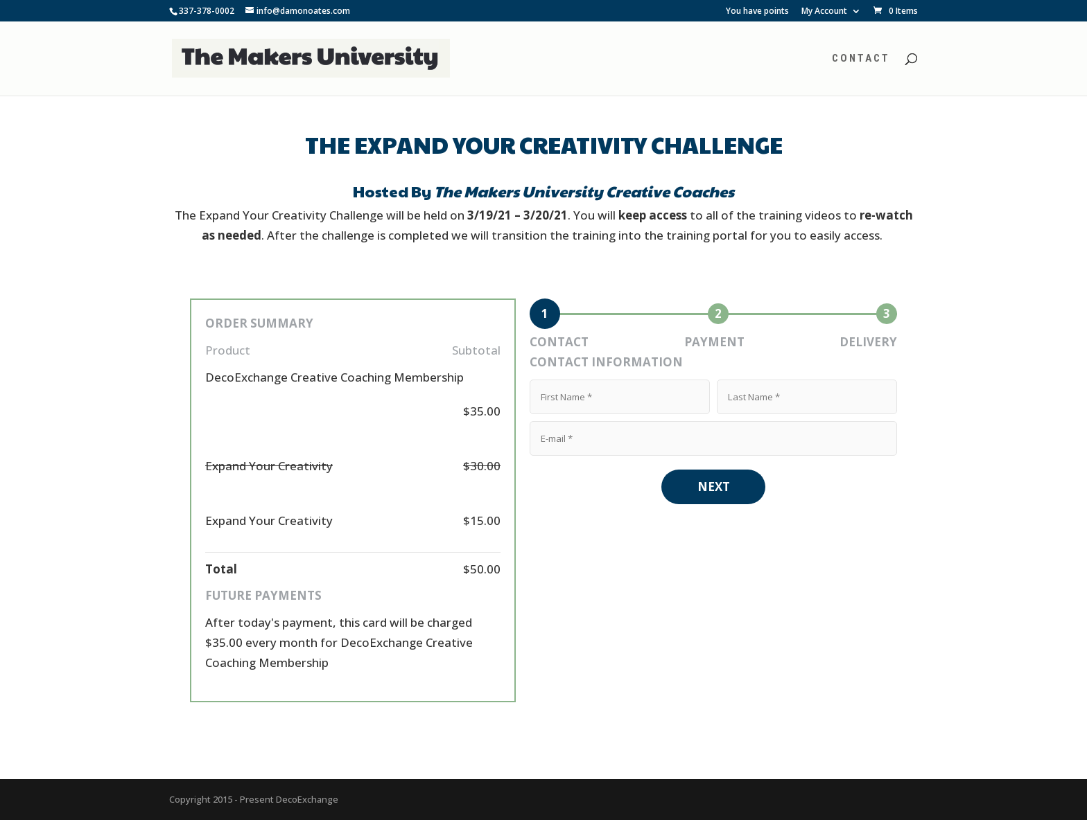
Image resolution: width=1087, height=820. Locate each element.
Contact (861, 58)
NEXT (713, 486)
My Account (824, 12)
